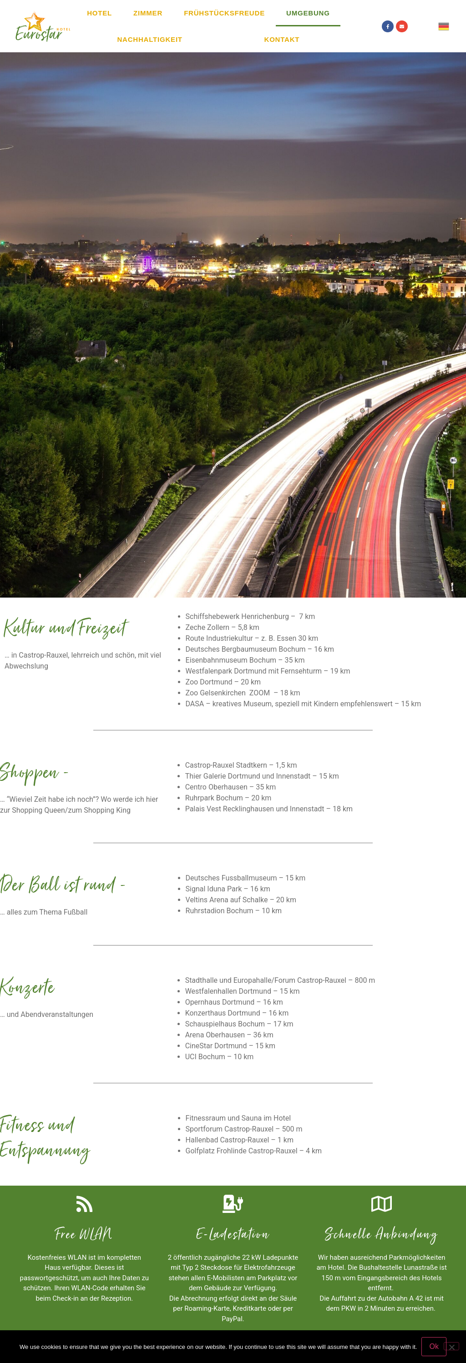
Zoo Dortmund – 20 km (223, 682)
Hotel (99, 13)
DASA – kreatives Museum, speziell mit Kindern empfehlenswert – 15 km (303, 703)
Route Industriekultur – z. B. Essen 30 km (252, 638)
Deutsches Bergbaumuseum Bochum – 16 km (260, 649)
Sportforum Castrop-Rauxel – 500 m (244, 1129)
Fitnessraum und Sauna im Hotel (238, 1118)
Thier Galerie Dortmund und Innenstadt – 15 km (262, 776)
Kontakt (282, 39)
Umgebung (308, 13)
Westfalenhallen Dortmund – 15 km (242, 991)
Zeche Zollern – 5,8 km (222, 627)
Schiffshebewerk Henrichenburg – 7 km (250, 616)
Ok (433, 1346)
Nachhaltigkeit (149, 39)
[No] (451, 1346)
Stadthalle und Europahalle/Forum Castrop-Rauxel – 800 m (280, 980)
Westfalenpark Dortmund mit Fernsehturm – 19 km (268, 671)
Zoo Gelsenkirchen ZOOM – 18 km (243, 693)
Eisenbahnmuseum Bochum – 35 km (245, 660)
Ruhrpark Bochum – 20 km (228, 798)
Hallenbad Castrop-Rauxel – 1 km (240, 1140)
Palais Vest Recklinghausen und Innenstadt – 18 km (269, 809)
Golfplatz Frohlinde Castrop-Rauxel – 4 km (254, 1151)
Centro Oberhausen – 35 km (230, 787)
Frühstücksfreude (224, 13)
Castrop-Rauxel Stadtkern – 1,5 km (241, 765)
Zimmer (147, 13)
